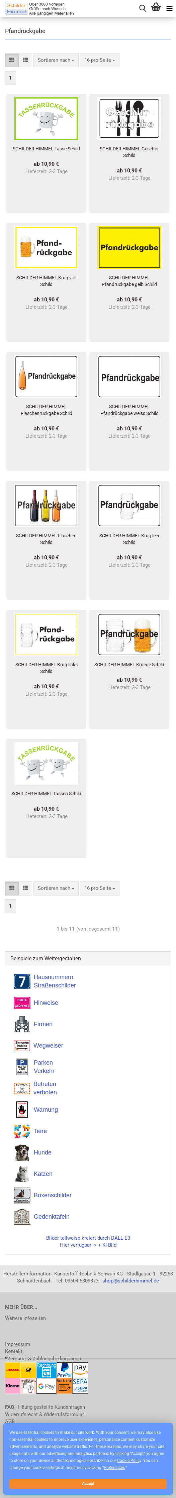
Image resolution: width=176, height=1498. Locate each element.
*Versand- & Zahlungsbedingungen (43, 1359)
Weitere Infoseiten (25, 1318)
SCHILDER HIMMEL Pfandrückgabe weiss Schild (129, 410)
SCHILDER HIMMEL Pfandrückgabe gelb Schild (129, 281)
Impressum (17, 1344)
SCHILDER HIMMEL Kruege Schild (129, 664)
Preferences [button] (114, 1467)
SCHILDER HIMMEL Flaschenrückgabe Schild (46, 410)
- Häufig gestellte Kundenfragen (45, 1407)
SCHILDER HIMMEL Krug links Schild (46, 668)
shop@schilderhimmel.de (130, 1281)
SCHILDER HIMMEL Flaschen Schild (46, 539)
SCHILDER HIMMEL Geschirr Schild (129, 152)
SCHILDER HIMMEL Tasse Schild (46, 148)
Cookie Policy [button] (129, 1460)
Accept (88, 1483)
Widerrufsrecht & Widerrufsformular (44, 1414)
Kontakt (13, 1351)
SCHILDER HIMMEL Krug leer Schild (129, 539)
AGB (10, 1421)
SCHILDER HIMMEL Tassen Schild (46, 793)
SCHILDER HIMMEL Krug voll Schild (46, 281)
